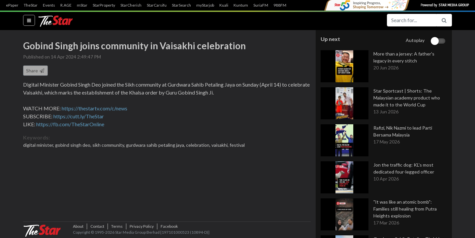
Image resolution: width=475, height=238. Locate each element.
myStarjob (205, 5)
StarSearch (181, 5)
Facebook (169, 226)
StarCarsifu (157, 5)
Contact (97, 226)
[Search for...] (411, 20)
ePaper (12, 5)
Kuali (223, 5)
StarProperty (104, 5)
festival (237, 145)
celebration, (198, 145)
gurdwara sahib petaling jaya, (156, 145)
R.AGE (66, 5)
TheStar (31, 5)
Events (49, 5)
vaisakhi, (220, 145)
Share (35, 70)
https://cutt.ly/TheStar (78, 116)
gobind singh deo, (73, 145)
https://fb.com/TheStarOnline (70, 124)
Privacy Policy (142, 226)
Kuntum (241, 5)
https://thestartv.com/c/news (94, 108)
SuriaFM (260, 5)
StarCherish (131, 5)
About (78, 226)
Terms (117, 226)
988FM (279, 5)
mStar (82, 5)
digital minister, (39, 145)
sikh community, (109, 145)
